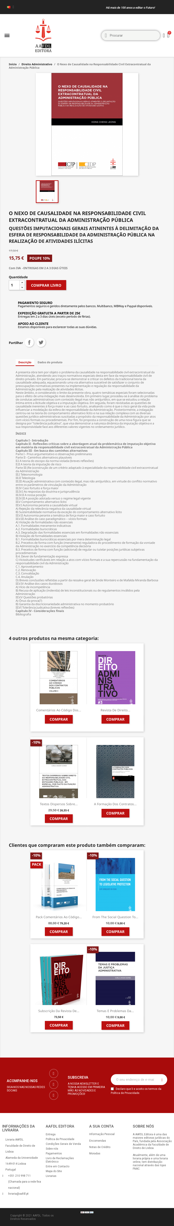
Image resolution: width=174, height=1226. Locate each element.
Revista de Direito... (115, 710)
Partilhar (29, 342)
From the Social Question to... (115, 917)
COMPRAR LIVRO (46, 285)
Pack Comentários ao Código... (59, 917)
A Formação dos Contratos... (115, 804)
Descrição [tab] (24, 362)
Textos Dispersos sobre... (59, 804)
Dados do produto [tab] (50, 362)
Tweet (41, 342)
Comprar (59, 719)
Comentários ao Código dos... (58, 710)
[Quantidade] (14, 285)
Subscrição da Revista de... (58, 1011)
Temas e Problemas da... (115, 1011)
